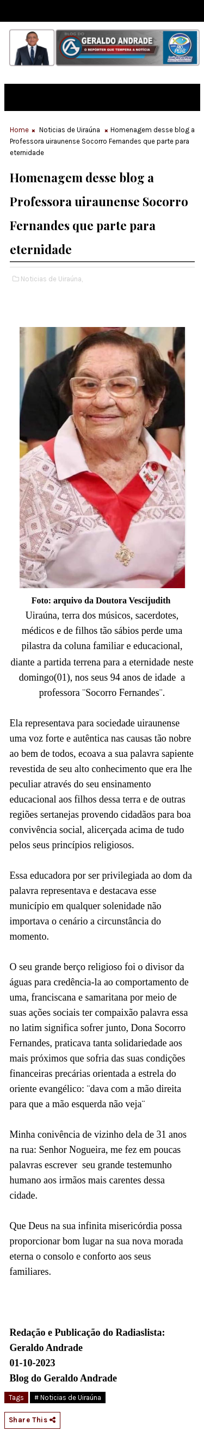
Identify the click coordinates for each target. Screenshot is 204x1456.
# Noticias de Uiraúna (67, 1397)
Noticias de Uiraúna (69, 130)
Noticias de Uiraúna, (52, 279)
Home (19, 130)
